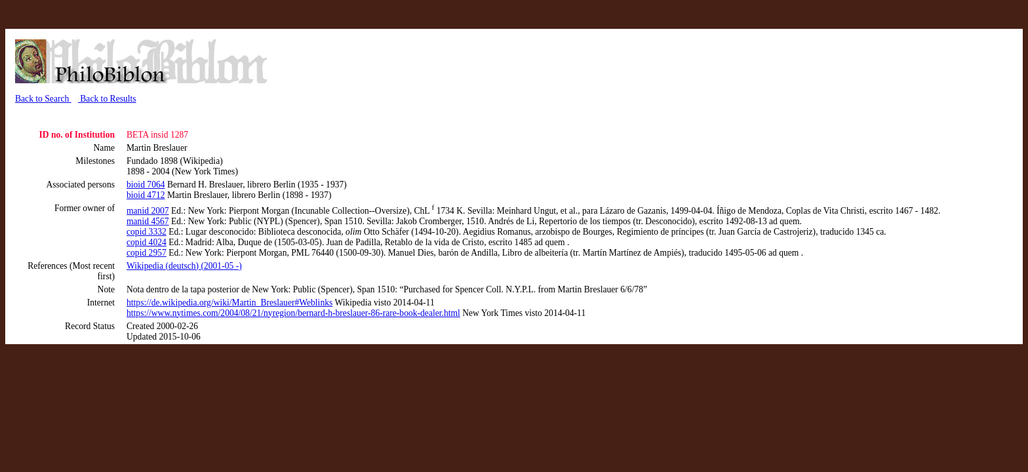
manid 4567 (148, 221)
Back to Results (107, 99)
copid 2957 (147, 253)
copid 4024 (147, 242)
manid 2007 (148, 211)
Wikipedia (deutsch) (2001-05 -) (184, 266)
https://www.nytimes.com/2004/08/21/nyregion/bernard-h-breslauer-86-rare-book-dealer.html (293, 313)
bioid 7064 (146, 184)
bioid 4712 (146, 195)
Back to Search (43, 99)
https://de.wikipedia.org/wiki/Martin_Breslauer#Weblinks (229, 302)
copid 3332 (147, 232)
